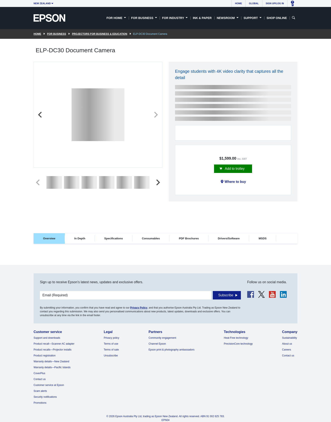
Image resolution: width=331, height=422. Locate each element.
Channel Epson (157, 343)
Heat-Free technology (236, 337)
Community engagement (162, 337)
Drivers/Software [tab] (229, 238)
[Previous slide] (40, 114)
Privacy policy (111, 337)
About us (287, 343)
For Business (142, 18)
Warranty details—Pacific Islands (52, 367)
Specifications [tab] (113, 238)
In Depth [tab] (79, 238)
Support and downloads (47, 337)
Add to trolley (234, 168)
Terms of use (111, 343)
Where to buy (235, 181)
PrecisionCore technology (238, 343)
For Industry (173, 18)
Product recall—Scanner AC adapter (54, 343)
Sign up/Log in (275, 3)
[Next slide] (155, 114)
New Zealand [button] (42, 3)
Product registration (45, 355)
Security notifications (45, 396)
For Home (114, 18)
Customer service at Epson (49, 385)
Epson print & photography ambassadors (171, 349)
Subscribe (225, 295)
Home (238, 3)
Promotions (40, 402)
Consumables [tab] (151, 238)
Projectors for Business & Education (99, 33)
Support (251, 18)
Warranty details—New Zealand (51, 361)
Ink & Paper (202, 18)
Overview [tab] (49, 238)
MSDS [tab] (263, 238)
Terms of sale (111, 349)
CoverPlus (39, 373)
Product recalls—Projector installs (52, 349)
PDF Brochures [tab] (189, 238)
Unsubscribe (111, 355)
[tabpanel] (165, 256)
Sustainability (289, 337)
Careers (286, 349)
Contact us (40, 379)
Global (254, 3)
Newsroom (226, 18)
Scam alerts (40, 391)
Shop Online (277, 18)
